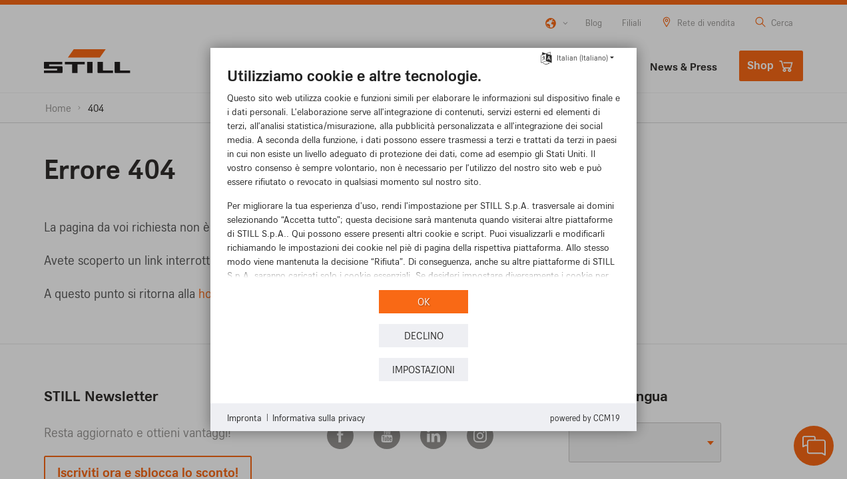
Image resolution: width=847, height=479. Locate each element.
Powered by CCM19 (585, 417)
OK (424, 301)
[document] (423, 176)
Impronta (244, 417)
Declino (423, 335)
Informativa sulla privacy (318, 417)
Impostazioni (423, 369)
